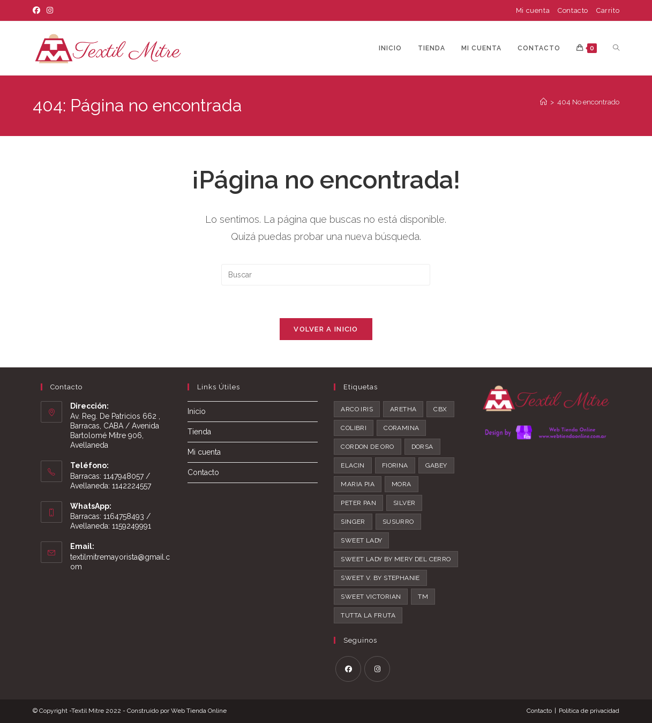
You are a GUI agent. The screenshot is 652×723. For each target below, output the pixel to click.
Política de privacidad (589, 710)
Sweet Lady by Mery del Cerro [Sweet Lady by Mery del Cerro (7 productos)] (396, 559)
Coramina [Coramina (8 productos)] (401, 428)
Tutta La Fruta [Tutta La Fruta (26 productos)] (368, 615)
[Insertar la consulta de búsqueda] (325, 274)
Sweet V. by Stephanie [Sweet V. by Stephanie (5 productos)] (380, 578)
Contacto (573, 10)
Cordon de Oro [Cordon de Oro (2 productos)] (367, 446)
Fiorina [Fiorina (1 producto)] (395, 465)
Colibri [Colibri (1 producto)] (353, 428)
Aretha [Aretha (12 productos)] (403, 409)
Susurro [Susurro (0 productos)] (398, 521)
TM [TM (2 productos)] (423, 596)
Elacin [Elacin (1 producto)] (352, 465)
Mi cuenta (533, 10)
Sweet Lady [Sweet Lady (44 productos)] (361, 540)
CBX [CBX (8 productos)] (440, 409)
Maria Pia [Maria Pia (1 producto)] (357, 484)
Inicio (197, 411)
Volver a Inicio (326, 329)
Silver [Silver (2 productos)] (404, 503)
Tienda (199, 432)
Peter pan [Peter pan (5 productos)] (358, 503)
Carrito (607, 10)
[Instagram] (49, 10)
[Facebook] (38, 10)
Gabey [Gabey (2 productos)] (436, 465)
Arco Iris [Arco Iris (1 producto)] (357, 409)
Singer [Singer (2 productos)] (353, 521)
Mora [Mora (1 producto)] (401, 484)
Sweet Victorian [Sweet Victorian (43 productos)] (371, 596)
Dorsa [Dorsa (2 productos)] (422, 446)
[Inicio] (543, 102)
